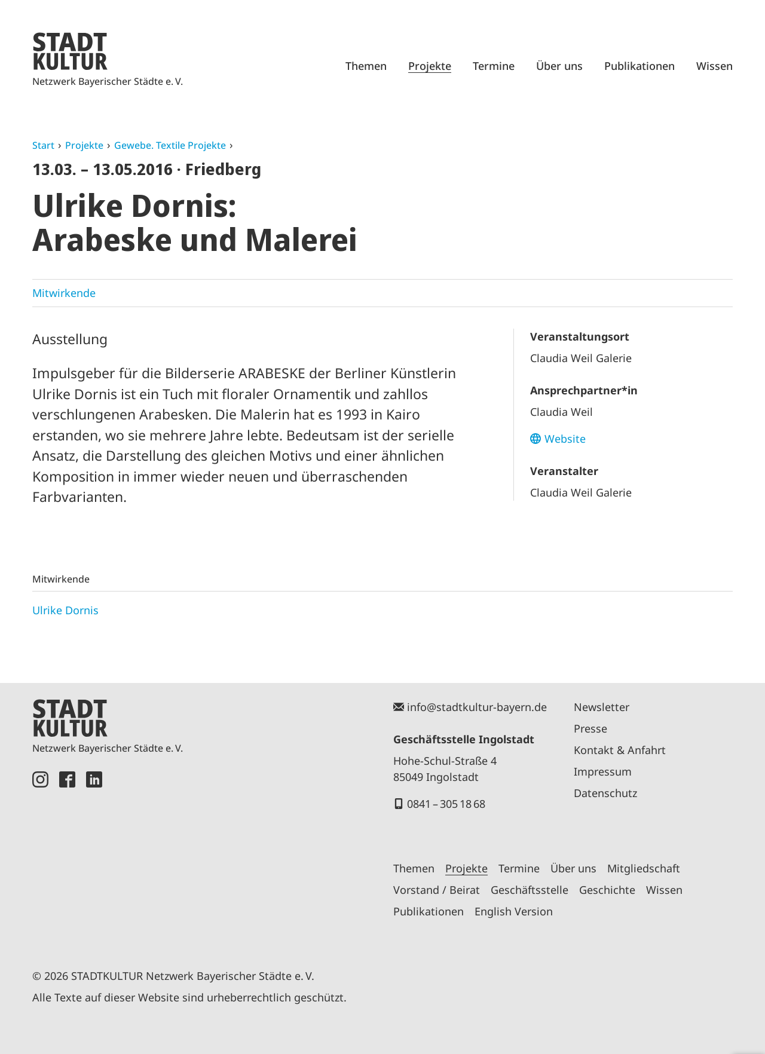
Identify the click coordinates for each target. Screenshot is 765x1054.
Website (565, 438)
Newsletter (601, 707)
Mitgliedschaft (643, 868)
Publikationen (639, 66)
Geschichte (607, 890)
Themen (366, 66)
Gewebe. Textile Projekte (170, 145)
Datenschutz (605, 793)
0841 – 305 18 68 (446, 803)
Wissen (714, 66)
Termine (494, 66)
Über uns (559, 66)
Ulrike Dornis (65, 610)
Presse (590, 728)
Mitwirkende (64, 293)
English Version (514, 911)
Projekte (429, 66)
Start (43, 145)
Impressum (603, 771)
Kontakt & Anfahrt (620, 750)
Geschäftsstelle (529, 890)
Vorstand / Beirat (436, 890)
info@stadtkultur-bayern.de (477, 707)
